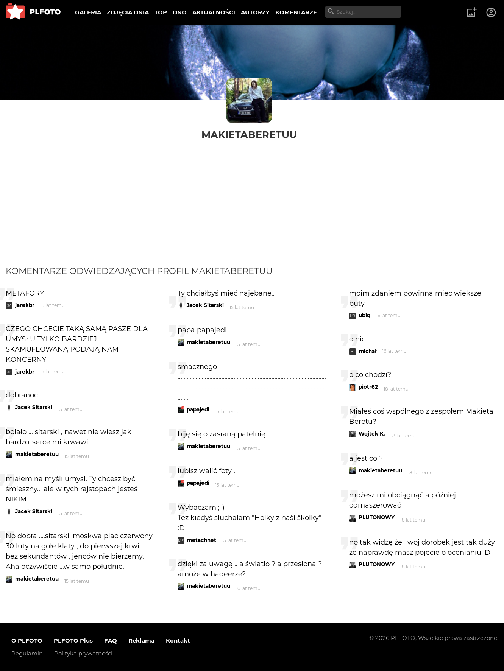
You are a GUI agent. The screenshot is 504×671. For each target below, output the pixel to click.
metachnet (201, 540)
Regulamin (27, 653)
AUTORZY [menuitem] (255, 12)
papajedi (198, 409)
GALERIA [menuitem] (88, 12)
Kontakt (178, 640)
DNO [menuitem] (180, 12)
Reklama (141, 640)
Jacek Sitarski (33, 407)
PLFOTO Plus (73, 640)
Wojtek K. (372, 434)
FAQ (110, 640)
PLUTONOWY (377, 517)
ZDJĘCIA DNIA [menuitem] (128, 12)
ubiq (364, 315)
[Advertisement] (252, 198)
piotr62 (368, 387)
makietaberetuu (249, 134)
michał (367, 351)
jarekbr (24, 305)
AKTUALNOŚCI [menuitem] (213, 12)
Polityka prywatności (83, 653)
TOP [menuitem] (160, 12)
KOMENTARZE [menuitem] (296, 12)
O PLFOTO (26, 640)
